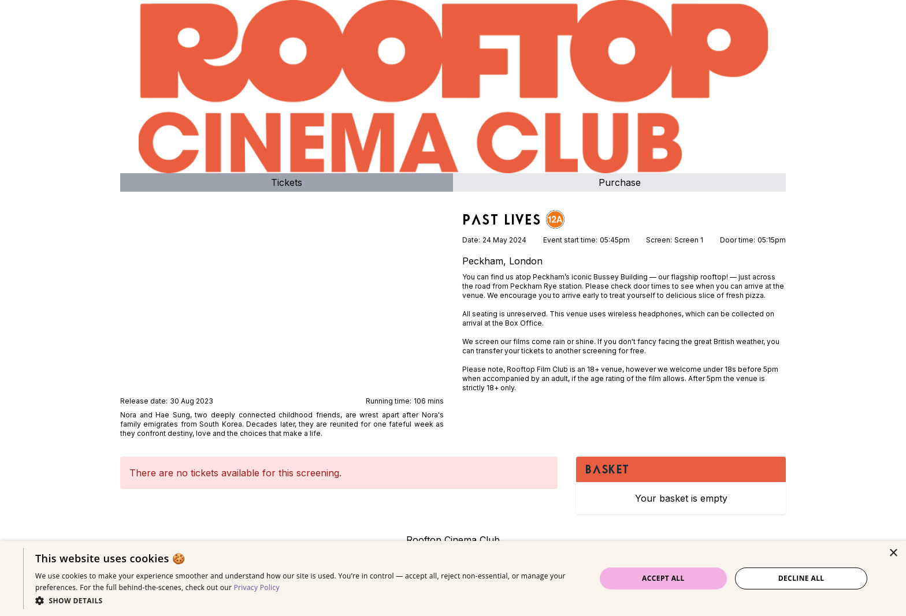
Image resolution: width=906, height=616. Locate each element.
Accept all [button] (663, 578)
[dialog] (453, 578)
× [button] (893, 553)
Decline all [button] (801, 578)
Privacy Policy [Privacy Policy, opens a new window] (257, 587)
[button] (307, 600)
